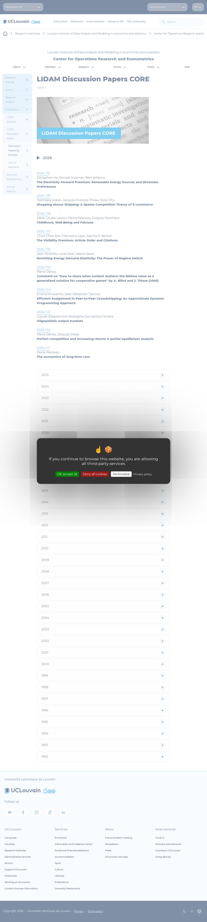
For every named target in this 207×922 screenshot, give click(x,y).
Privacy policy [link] (142, 474)
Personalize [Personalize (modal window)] (121, 474)
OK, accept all (67, 474)
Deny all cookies (95, 474)
